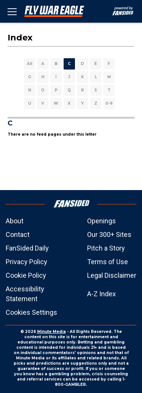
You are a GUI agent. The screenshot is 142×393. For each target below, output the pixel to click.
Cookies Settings (31, 312)
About (14, 221)
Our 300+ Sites (109, 234)
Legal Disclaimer (111, 275)
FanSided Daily (27, 248)
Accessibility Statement (25, 294)
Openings (101, 221)
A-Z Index (101, 294)
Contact (18, 234)
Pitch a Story (106, 248)
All (29, 63)
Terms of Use (107, 262)
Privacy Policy (26, 262)
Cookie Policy (26, 275)
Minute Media (51, 331)
